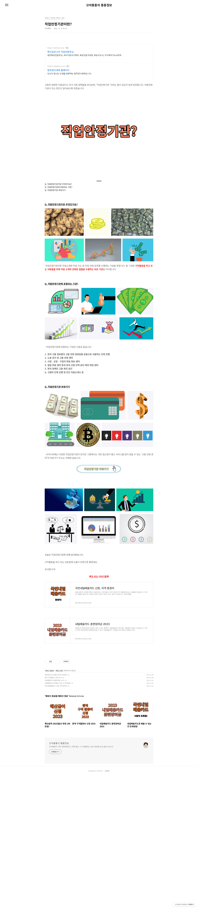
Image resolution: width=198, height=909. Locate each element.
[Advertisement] (76, 57)
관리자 (107, 904)
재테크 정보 (59, 747)
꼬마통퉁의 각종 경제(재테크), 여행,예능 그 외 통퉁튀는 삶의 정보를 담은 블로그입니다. (81, 880)
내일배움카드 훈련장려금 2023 (54, 756)
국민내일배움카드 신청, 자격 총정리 (56, 762)
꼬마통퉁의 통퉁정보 (99, 5)
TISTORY (99, 904)
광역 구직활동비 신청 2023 (53, 753)
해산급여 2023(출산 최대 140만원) (56, 751)
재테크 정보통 (49, 747)
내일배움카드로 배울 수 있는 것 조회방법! (58, 759)
